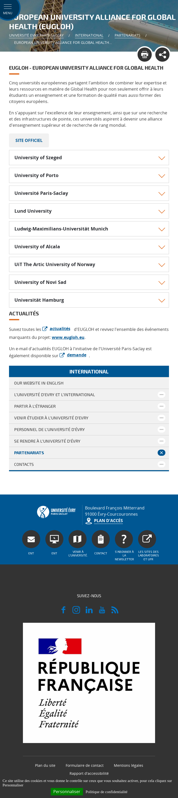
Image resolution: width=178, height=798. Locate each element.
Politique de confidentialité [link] (106, 792)
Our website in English (39, 382)
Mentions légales (128, 765)
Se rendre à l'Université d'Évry (47, 440)
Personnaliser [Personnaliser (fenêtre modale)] (66, 791)
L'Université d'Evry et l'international (54, 394)
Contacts (24, 464)
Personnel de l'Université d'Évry (49, 429)
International (89, 35)
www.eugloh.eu (68, 337)
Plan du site (45, 765)
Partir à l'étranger (35, 406)
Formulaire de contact (85, 765)
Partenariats (127, 35)
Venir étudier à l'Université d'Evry (51, 417)
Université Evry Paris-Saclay (36, 35)
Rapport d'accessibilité (89, 773)
